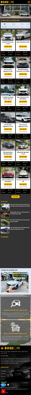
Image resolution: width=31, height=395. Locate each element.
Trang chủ (3, 371)
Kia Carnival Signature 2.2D (7, 70)
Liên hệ (2, 379)
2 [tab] (16, 16)
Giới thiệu (3, 373)
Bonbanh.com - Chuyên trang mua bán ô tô (17, 389)
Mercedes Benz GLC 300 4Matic (23, 98)
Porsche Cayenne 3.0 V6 (23, 180)
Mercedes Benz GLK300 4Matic (8, 153)
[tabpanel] (15, 9)
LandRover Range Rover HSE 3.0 (7, 98)
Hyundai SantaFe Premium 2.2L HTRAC (23, 70)
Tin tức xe (3, 376)
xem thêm (15, 196)
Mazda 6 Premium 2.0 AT (8, 42)
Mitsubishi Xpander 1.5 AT (23, 153)
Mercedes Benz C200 (23, 42)
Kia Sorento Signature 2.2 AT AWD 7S (8, 126)
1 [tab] (14, 16)
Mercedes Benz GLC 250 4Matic (8, 180)
